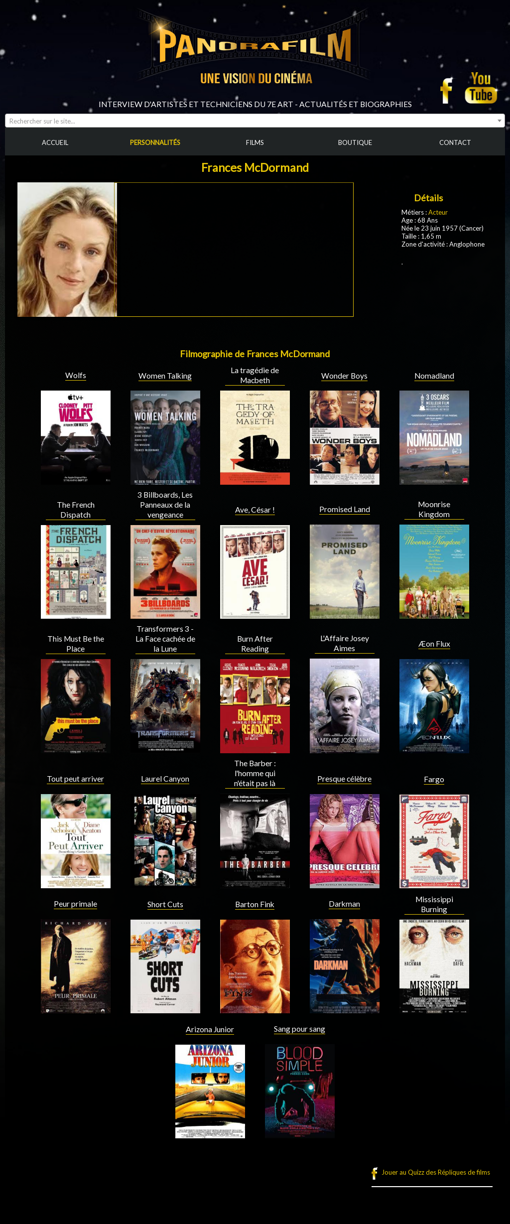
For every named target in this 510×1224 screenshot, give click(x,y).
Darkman (344, 903)
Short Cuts (165, 904)
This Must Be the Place (75, 643)
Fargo (434, 779)
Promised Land (344, 509)
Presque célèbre (344, 778)
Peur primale (75, 903)
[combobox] (255, 121)
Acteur (438, 212)
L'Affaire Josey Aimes (344, 643)
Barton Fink (254, 904)
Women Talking (165, 375)
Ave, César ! (255, 509)
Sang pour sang (299, 1028)
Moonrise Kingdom (434, 509)
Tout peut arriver (75, 778)
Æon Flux (434, 643)
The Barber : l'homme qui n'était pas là (255, 773)
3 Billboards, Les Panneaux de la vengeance (165, 504)
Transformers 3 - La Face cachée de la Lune (165, 638)
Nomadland (434, 375)
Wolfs (75, 375)
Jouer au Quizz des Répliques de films (436, 1172)
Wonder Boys (344, 375)
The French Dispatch (76, 509)
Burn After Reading (255, 643)
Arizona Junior (210, 1029)
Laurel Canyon (165, 778)
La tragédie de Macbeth (255, 375)
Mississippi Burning (434, 904)
